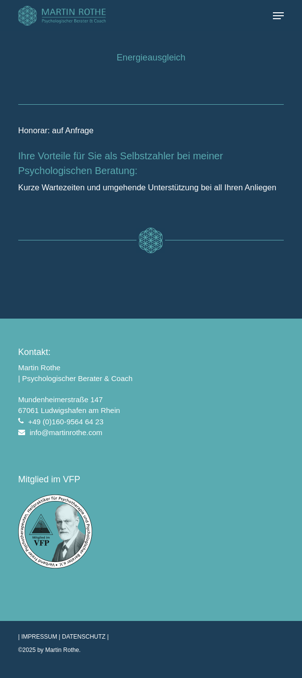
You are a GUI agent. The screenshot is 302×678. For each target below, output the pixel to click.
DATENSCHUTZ (83, 636)
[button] (278, 16)
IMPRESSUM (39, 636)
